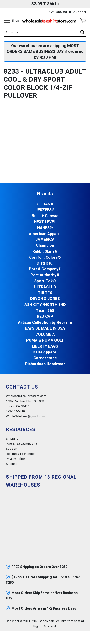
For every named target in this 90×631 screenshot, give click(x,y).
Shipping (12, 438)
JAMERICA (45, 239)
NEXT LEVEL (45, 222)
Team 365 (45, 310)
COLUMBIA (45, 334)
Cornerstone (45, 358)
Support (79, 12)
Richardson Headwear (45, 364)
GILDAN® (45, 204)
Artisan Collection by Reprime (45, 322)
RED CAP (45, 316)
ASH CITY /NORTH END (45, 304)
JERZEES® (45, 210)
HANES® (45, 227)
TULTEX (45, 293)
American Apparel (45, 233)
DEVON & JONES (45, 298)
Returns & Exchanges (20, 453)
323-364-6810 (60, 12)
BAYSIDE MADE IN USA (45, 328)
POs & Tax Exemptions (21, 443)
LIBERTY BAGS (45, 346)
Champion (45, 245)
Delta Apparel (45, 352)
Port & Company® (45, 269)
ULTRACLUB (45, 287)
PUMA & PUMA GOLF (45, 340)
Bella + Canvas (45, 216)
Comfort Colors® (45, 257)
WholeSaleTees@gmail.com (25, 416)
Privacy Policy (15, 458)
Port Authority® (45, 275)
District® (45, 263)
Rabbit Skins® (45, 251)
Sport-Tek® (45, 281)
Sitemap (12, 463)
